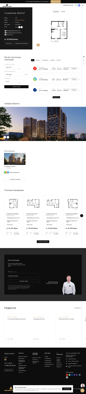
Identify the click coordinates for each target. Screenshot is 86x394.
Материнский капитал (35, 362)
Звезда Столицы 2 (19, 20)
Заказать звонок (8, 370)
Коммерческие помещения (21, 368)
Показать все (56, 97)
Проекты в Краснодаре (21, 373)
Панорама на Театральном (21, 361)
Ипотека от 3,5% (36, 357)
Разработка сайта (76, 388)
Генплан (63, 11)
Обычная (37, 60)
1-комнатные (48, 358)
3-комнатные (48, 362)
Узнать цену (9, 43)
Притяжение (21, 358)
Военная (58, 60)
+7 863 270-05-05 (68, 5)
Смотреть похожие (43, 241)
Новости (59, 357)
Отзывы (58, 368)
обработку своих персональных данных (51, 388)
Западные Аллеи (22, 365)
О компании (60, 354)
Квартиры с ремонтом (47, 367)
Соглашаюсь (67, 388)
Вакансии (59, 366)
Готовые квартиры (49, 364)
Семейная (52, 60)
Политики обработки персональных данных (21, 286)
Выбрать (74, 68)
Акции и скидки (58, 360)
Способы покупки (35, 354)
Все (32, 60)
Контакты (59, 362)
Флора (20, 363)
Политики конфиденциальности (14, 287)
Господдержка (45, 60)
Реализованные (22, 370)
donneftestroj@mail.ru (72, 363)
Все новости (78, 308)
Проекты (20, 353)
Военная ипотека (36, 364)
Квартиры (47, 353)
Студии (46, 356)
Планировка (56, 11)
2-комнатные (48, 360)
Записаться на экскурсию (21, 43)
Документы (59, 364)
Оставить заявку (16, 86)
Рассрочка (34, 359)
